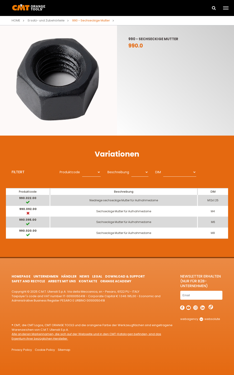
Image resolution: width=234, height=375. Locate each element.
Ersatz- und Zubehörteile (46, 20)
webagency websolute (200, 319)
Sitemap (64, 350)
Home (16, 20)
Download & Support (125, 276)
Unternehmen (45, 276)
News (84, 276)
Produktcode (70, 172)
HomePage (21, 276)
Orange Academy (115, 281)
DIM (158, 172)
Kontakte (88, 281)
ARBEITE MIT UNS (62, 281)
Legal (97, 276)
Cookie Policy (45, 350)
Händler (68, 276)
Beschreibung (118, 172)
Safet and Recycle (28, 281)
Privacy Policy (22, 350)
